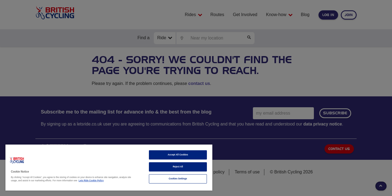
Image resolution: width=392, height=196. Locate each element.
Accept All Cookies (178, 155)
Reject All (178, 167)
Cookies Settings (178, 178)
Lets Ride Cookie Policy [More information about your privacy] (91, 180)
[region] (108, 168)
